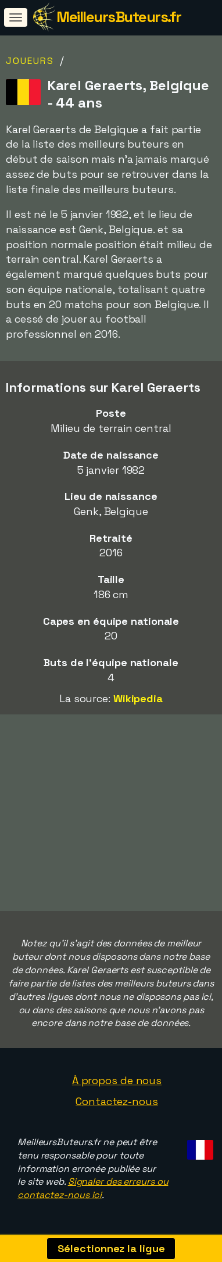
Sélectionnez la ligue (111, 1248)
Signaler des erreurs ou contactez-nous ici (92, 1188)
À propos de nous (117, 1080)
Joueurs (30, 61)
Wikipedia (138, 698)
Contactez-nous (117, 1101)
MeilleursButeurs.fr (118, 17)
